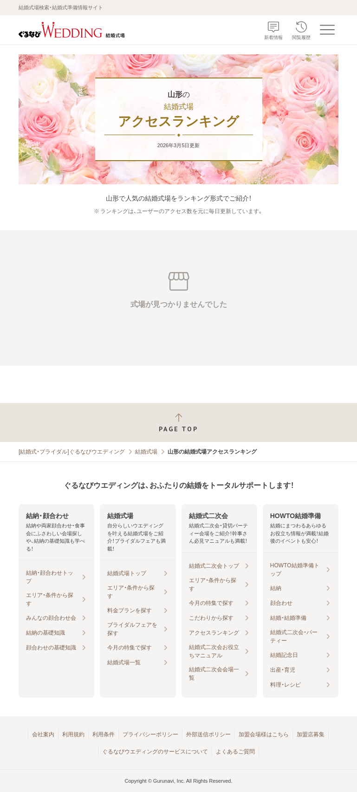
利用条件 (103, 734)
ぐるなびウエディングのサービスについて (155, 751)
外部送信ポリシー (208, 734)
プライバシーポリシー (150, 734)
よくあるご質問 (235, 751)
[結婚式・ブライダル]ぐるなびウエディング (72, 451)
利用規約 (73, 734)
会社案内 (43, 734)
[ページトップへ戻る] (178, 422)
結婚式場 (146, 451)
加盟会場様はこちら (264, 734)
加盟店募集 (311, 734)
